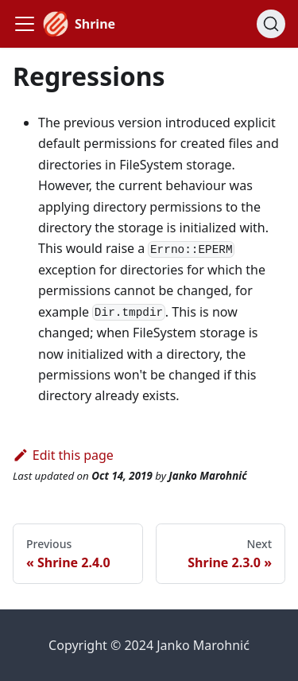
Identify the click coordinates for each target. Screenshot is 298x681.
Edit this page (63, 455)
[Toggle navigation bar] (25, 24)
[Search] (271, 24)
